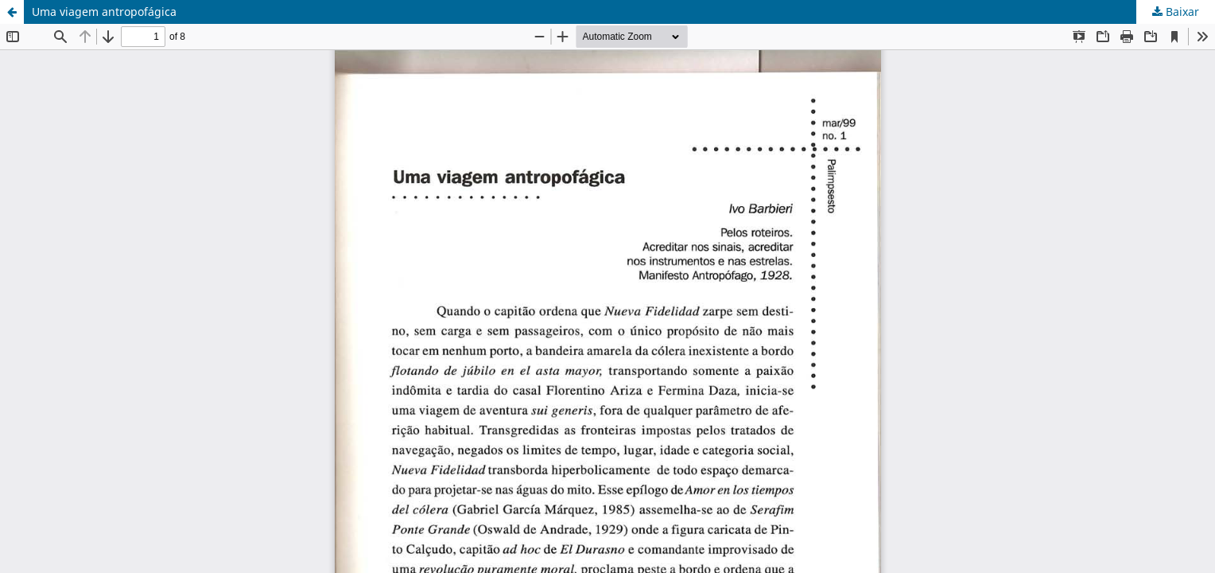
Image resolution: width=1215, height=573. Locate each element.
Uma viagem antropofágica (104, 11)
